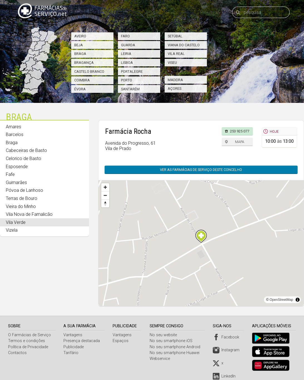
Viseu (172, 62)
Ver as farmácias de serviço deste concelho (201, 170)
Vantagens (73, 335)
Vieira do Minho (21, 206)
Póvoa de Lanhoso (24, 190)
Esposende (17, 166)
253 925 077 (239, 131)
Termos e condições (26, 340)
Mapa (239, 142)
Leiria (126, 54)
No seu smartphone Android (176, 347)
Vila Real (176, 54)
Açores (174, 88)
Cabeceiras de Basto (26, 150)
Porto (126, 80)
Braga (80, 54)
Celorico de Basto (23, 158)
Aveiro (80, 36)
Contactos (17, 352)
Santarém (130, 89)
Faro (125, 36)
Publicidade (74, 347)
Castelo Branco (89, 71)
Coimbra (82, 80)
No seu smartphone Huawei (176, 352)
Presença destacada (82, 340)
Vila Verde (16, 222)
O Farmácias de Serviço (29, 335)
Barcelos (14, 134)
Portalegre (132, 71)
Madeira (175, 80)
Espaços (121, 340)
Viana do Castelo (184, 45)
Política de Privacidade (28, 347)
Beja (78, 45)
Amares (13, 126)
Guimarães (16, 182)
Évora (80, 89)
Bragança (84, 62)
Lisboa (127, 62)
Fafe (10, 174)
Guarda (128, 45)
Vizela (12, 230)
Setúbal (175, 36)
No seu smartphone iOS (172, 340)
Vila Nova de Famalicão (29, 214)
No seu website (164, 335)
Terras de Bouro (21, 198)
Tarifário (71, 352)
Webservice (161, 358)
